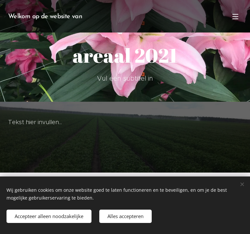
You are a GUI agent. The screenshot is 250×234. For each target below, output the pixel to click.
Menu (235, 16)
